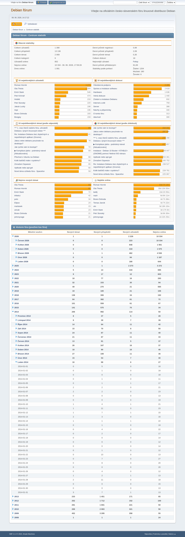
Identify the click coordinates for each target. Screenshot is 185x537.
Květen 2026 (23, 245)
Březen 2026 (23, 253)
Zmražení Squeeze (22, 164)
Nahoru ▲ (172, 534)
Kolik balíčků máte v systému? (27, 160)
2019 (16, 291)
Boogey (17, 117)
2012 (16, 501)
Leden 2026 (23, 261)
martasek (18, 206)
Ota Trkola (18, 88)
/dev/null (97, 117)
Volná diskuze (99, 96)
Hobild (17, 99)
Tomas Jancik (99, 203)
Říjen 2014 (22, 324)
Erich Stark (19, 92)
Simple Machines (29, 534)
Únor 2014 (22, 358)
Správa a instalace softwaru (105, 88)
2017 (16, 299)
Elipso (17, 203)
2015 (16, 308)
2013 (16, 496)
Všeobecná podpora (102, 85)
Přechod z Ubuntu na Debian (26, 157)
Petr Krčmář (19, 96)
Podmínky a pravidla (160, 534)
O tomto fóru (98, 113)
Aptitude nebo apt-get (23, 168)
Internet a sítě (99, 103)
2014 (16, 312)
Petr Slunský (19, 103)
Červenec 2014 (24, 337)
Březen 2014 (23, 354)
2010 (16, 509)
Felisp (135, 62)
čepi (16, 110)
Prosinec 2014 (24, 316)
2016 (16, 303)
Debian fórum (21, 10)
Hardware (97, 92)
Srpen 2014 (23, 333)
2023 (16, 274)
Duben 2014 (23, 349)
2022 (16, 278)
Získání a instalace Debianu (105, 99)
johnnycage (19, 217)
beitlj (95, 192)
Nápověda (148, 534)
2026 (16, 236)
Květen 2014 (23, 345)
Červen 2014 (23, 341)
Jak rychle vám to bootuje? (25, 147)
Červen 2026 (23, 240)
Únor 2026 (22, 257)
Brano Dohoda (20, 113)
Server (96, 106)
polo (16, 199)
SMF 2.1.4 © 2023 (15, 534)
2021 (16, 282)
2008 (16, 517)
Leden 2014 (23, 362)
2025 (16, 266)
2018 (16, 295)
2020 (16, 287)
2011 (16, 505)
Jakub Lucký (19, 106)
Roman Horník (20, 85)
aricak (17, 210)
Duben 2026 (23, 249)
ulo (94, 206)
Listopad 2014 (24, 320)
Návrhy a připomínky (102, 110)
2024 (16, 270)
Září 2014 (22, 328)
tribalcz (17, 195)
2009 (16, 513)
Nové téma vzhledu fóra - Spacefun (29, 171)
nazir (95, 195)
